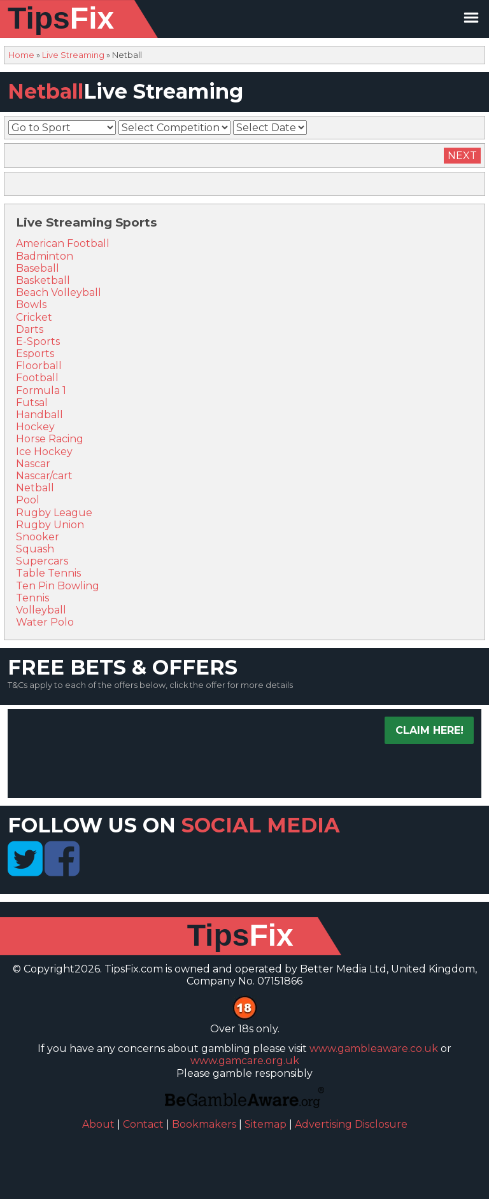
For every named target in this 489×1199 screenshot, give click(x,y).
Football (37, 378)
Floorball (39, 366)
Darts (29, 329)
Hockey (35, 427)
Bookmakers (204, 1124)
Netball (35, 488)
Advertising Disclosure (351, 1124)
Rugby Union (50, 525)
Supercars (42, 561)
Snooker (37, 537)
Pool (27, 500)
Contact (143, 1124)
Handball (39, 415)
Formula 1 (41, 390)
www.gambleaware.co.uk (373, 1048)
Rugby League (54, 513)
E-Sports (38, 341)
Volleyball (41, 610)
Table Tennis (48, 573)
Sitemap (265, 1124)
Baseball (37, 268)
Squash (35, 549)
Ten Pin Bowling (57, 586)
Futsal (32, 402)
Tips (61, 18)
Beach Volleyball (58, 292)
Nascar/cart (44, 476)
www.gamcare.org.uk (244, 1061)
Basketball (43, 280)
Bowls (31, 304)
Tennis (32, 598)
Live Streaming (73, 55)
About (98, 1124)
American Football (63, 243)
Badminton (44, 256)
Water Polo (45, 622)
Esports (35, 353)
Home (21, 55)
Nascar (33, 464)
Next (462, 156)
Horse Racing (49, 439)
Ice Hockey (44, 451)
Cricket (34, 317)
